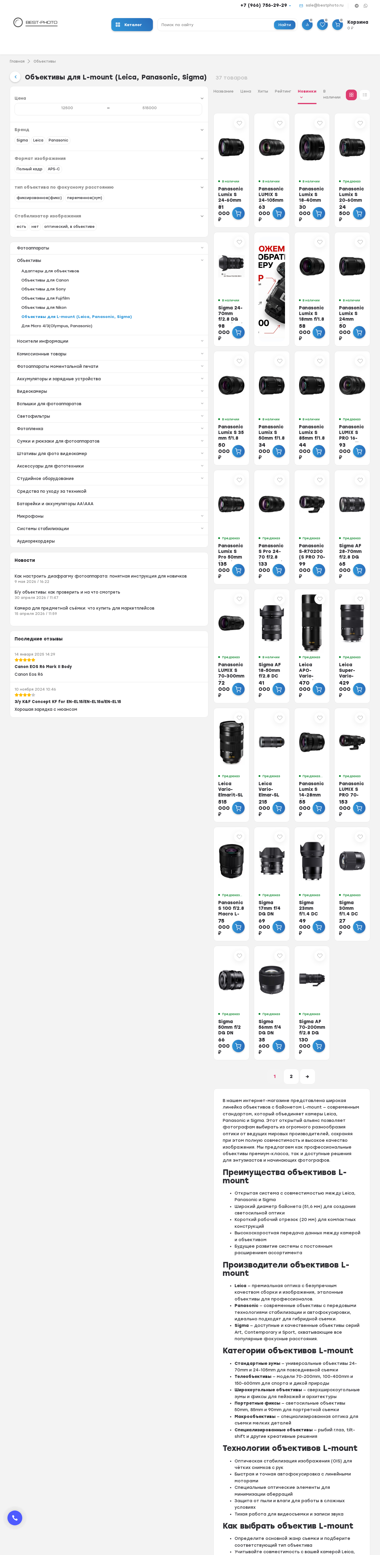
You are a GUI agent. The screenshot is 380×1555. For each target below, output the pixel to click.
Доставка (195, 1488)
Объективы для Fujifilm (45, 325)
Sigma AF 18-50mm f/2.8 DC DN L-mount (204, 636)
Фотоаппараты (57, 274)
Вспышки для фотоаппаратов (57, 452)
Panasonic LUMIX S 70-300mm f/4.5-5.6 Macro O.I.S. (137, 639)
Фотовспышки (124, 1504)
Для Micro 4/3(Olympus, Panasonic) (56, 359)
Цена (140, 91)
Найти (284, 25)
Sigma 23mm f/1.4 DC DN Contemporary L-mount (271, 864)
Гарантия (194, 1481)
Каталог (129, 25)
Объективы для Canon (45, 307)
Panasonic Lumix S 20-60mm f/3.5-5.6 (335, 185)
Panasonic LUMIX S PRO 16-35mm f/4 (335, 411)
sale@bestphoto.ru (324, 5)
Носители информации (57, 374)
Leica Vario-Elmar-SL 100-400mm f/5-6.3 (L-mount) (204, 752)
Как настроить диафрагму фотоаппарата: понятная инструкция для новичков (46, 654)
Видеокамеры (57, 439)
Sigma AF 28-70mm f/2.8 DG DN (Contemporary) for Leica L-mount (337, 529)
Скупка (192, 1512)
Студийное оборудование (57, 542)
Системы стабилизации (57, 600)
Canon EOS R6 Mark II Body (45, 763)
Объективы (45, 61)
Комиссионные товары (57, 387)
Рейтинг (177, 91)
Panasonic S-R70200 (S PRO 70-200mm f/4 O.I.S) (272, 526)
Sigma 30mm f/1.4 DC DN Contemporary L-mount (338, 864)
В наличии (232, 91)
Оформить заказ (203, 1466)
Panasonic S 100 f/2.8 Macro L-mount (139, 861)
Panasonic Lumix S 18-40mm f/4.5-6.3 (268, 185)
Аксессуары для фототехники (57, 530)
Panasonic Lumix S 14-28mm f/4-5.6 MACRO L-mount (268, 752)
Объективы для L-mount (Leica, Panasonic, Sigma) (56, 346)
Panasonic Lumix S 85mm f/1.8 (268, 411)
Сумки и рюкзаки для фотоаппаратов (57, 493)
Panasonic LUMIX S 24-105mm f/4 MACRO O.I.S (205, 188)
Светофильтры (57, 465)
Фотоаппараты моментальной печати (57, 402)
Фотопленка (57, 478)
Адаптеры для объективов (50, 298)
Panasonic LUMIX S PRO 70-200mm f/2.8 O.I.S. (338, 752)
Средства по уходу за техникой (53, 555)
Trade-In (193, 1496)
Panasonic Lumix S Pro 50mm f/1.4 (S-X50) (135, 526)
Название (118, 91)
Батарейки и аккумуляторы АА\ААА (49, 572)
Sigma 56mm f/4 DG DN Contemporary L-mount (204, 977)
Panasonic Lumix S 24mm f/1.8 (335, 298)
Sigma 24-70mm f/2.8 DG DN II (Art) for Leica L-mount (138, 301)
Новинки (201, 91)
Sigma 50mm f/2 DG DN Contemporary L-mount (137, 977)
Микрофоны (57, 588)
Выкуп (191, 1504)
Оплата (193, 1473)
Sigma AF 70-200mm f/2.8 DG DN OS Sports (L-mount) (271, 977)
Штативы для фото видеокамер (57, 512)
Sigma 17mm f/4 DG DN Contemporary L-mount (204, 864)
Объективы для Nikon (43, 334)
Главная (17, 61)
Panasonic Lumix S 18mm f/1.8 (268, 298)
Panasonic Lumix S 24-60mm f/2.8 (135, 185)
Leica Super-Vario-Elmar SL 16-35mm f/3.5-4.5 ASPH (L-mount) (335, 642)
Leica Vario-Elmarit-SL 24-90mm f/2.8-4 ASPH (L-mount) (137, 752)
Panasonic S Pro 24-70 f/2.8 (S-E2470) (203, 523)
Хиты (157, 91)
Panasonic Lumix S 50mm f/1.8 (201, 411)
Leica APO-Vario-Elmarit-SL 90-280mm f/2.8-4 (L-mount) (272, 639)
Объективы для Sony (43, 316)
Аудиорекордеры (37, 613)
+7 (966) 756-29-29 (263, 5)
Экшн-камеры (124, 1481)
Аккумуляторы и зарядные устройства (57, 422)
